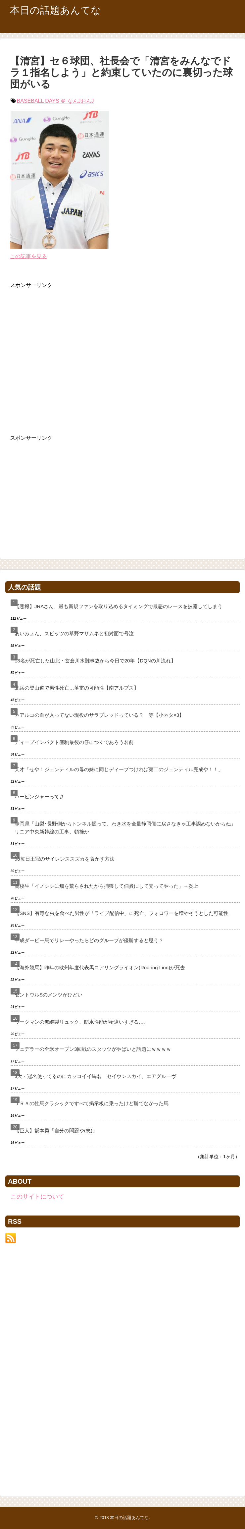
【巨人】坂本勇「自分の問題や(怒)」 (56, 1130)
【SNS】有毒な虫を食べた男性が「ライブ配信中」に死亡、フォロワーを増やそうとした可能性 (121, 913)
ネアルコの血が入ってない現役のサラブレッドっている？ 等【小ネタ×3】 (99, 715)
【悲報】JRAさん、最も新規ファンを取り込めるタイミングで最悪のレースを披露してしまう (118, 606)
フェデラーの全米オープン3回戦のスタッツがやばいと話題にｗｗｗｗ (93, 1049)
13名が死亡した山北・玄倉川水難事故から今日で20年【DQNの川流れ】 (95, 660)
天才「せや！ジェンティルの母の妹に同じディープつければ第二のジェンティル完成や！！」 (119, 769)
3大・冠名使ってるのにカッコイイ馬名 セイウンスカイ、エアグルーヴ (95, 1076)
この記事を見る (28, 256)
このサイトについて (37, 1196)
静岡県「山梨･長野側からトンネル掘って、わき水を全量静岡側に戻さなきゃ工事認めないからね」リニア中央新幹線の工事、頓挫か (125, 827)
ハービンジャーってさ (39, 796)
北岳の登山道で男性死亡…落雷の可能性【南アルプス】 (77, 688)
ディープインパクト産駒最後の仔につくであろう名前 (74, 742)
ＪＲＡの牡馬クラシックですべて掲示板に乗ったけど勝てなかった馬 (92, 1103)
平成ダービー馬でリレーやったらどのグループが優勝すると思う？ (89, 940)
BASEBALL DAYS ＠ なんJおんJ (55, 101)
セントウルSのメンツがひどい (48, 994)
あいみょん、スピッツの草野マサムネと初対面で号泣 (74, 633)
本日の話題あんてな (55, 10)
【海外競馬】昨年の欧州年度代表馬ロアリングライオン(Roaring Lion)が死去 (100, 967)
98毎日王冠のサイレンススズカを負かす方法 (65, 859)
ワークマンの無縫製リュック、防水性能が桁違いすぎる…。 (82, 1022)
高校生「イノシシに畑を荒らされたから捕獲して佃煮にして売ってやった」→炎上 (106, 886)
